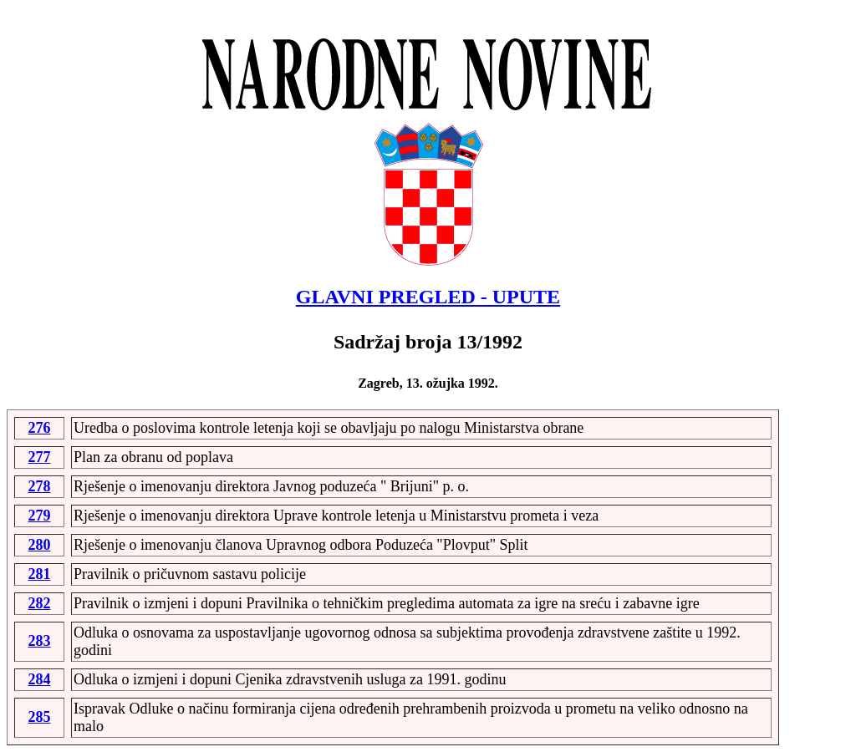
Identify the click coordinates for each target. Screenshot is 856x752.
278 (39, 486)
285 (39, 717)
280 (39, 544)
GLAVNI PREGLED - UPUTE (428, 296)
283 (39, 641)
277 (39, 457)
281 (39, 574)
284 (39, 679)
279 (39, 515)
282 (39, 603)
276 (39, 427)
